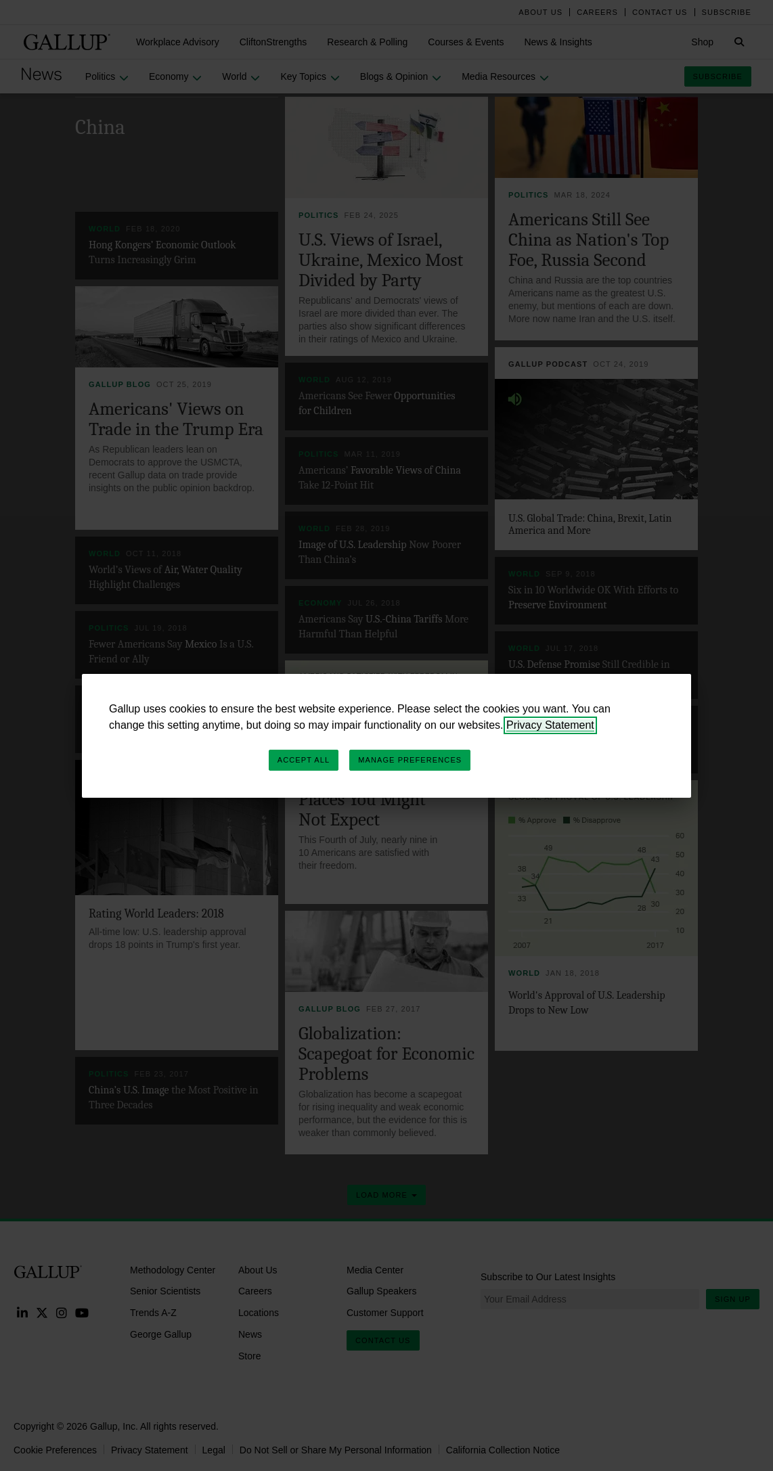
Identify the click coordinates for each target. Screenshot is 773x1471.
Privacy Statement (550, 725)
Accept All (304, 760)
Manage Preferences (410, 760)
